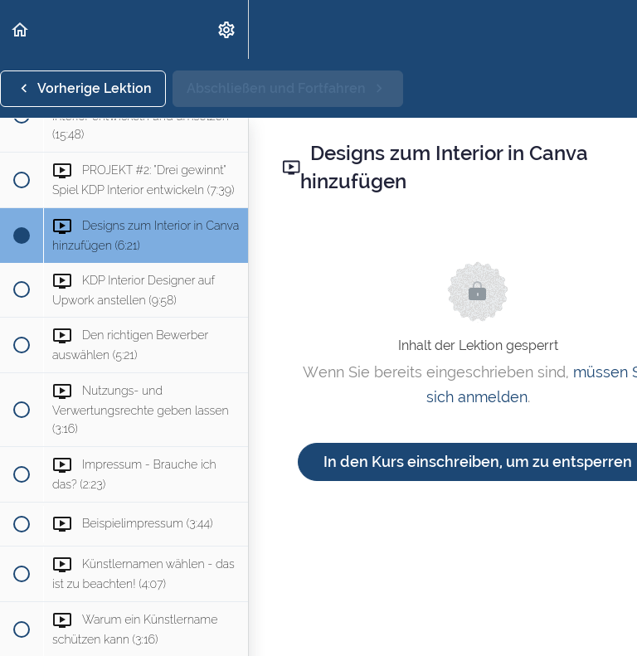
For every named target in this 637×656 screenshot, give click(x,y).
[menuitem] (227, 29)
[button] (20, 29)
